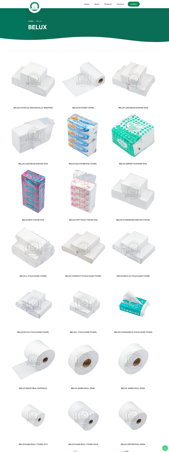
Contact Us (36, 388)
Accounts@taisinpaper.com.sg (69, 415)
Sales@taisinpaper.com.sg (67, 420)
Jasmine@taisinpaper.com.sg (68, 425)
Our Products (36, 435)
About (91, 413)
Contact (92, 422)
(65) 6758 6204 (64, 430)
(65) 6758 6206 (64, 432)
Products (92, 416)
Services (92, 419)
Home (30, 21)
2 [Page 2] (86, 346)
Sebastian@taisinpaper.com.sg (69, 427)
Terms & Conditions (96, 424)
